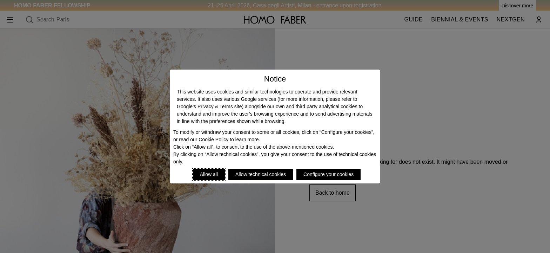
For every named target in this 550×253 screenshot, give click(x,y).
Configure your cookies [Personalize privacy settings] (328, 174)
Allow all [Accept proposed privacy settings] (209, 174)
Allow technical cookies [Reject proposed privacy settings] (260, 174)
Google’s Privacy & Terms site (209, 106)
